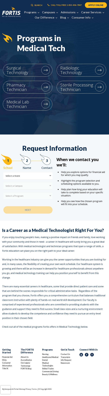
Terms (34, 389)
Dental (45, 360)
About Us (25, 357)
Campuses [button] (50, 12)
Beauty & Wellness (49, 374)
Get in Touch (67, 349)
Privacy (28, 389)
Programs (47, 349)
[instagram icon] (92, 354)
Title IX (5, 368)
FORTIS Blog (26, 368)
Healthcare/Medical (50, 357)
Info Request (66, 360)
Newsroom (65, 363)
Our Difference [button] (46, 17)
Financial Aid (7, 357)
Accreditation (26, 360)
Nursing (45, 354)
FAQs (4, 360)
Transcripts (65, 357)
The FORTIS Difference (27, 351)
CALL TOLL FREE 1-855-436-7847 (65, 5)
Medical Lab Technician (18, 104)
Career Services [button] (92, 12)
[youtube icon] (81, 354)
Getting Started (6, 351)
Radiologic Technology (71, 70)
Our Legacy (25, 363)
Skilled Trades (48, 368)
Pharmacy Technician (17, 87)
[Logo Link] (11, 12)
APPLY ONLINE (95, 5)
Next (28, 210)
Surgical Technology (17, 70)
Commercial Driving (50, 371)
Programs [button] (31, 12)
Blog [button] (64, 17)
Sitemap (22, 389)
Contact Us (65, 354)
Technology (25, 366)
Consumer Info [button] (82, 17)
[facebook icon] (86, 354)
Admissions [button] (69, 12)
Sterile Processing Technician (76, 87)
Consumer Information (7, 364)
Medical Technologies (47, 364)
